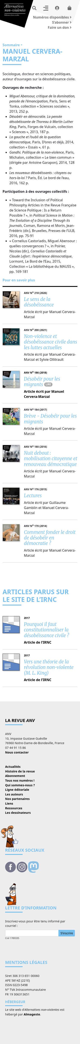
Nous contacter (17, 752)
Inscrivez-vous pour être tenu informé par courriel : (35, 923)
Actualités (12, 767)
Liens (9, 803)
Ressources (13, 808)
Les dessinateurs (18, 813)
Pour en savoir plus (19, 280)
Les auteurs (14, 794)
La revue (20, 720)
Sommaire (11, 45)
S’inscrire (66, 933)
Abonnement (15, 776)
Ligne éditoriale (17, 790)
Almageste (32, 1014)
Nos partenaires (17, 799)
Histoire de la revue (20, 771)
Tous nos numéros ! (19, 780)
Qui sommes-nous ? (20, 785)
